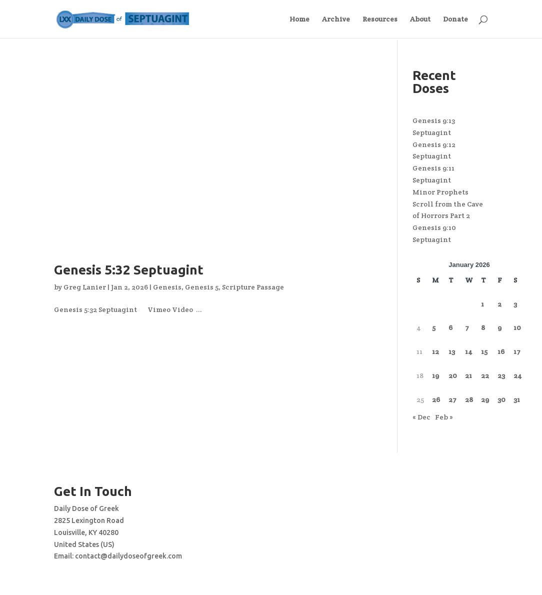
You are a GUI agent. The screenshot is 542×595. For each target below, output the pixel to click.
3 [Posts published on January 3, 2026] (515, 304)
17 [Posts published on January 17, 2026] (517, 351)
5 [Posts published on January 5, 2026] (434, 327)
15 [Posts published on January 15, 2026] (484, 351)
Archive (336, 20)
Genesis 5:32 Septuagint (129, 269)
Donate (455, 20)
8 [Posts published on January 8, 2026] (483, 327)
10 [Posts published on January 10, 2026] (517, 327)
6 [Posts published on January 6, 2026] (450, 327)
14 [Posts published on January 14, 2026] (468, 351)
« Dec (421, 417)
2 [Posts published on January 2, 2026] (500, 304)
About (420, 20)
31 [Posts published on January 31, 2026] (517, 399)
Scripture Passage (253, 287)
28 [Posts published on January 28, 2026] (469, 399)
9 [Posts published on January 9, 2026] (500, 327)
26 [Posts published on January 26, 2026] (436, 399)
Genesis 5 (201, 287)
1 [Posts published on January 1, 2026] (482, 304)
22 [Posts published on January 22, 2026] (485, 375)
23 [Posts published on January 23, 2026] (501, 375)
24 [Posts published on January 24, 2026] (518, 375)
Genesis (167, 287)
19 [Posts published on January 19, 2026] (435, 375)
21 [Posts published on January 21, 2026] (468, 375)
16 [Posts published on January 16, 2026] (501, 351)
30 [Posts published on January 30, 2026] (502, 399)
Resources (380, 20)
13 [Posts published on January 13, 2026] (451, 351)
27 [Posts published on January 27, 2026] (452, 399)
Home (300, 20)
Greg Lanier (85, 287)
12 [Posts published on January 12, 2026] (435, 351)
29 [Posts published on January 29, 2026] (485, 399)
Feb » (444, 417)
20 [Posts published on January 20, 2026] (452, 375)
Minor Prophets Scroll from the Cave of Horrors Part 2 (447, 204)
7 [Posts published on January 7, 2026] (467, 327)
